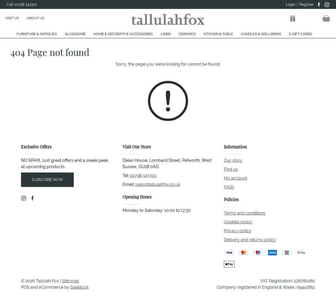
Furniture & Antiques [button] (37, 34)
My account (235, 178)
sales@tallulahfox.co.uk (157, 184)
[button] (292, 18)
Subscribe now (47, 180)
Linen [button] (166, 34)
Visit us (12, 18)
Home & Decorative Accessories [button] (123, 34)
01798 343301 (143, 175)
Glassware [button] (75, 34)
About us (35, 18)
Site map (70, 280)
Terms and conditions (244, 213)
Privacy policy (237, 230)
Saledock (79, 287)
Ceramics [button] (187, 34)
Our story (233, 160)
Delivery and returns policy (250, 239)
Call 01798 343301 (22, 4)
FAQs (229, 187)
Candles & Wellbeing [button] (261, 34)
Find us (231, 169)
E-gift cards (300, 34)
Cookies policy (238, 221)
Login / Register (300, 4)
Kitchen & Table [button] (218, 34)
